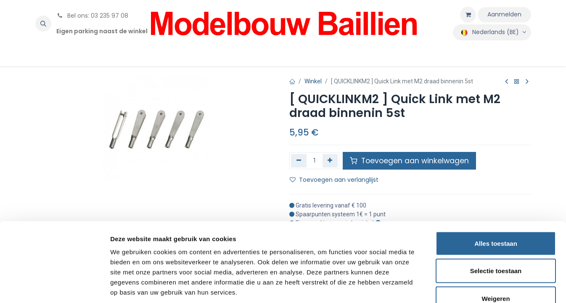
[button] (43, 24)
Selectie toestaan (496, 220)
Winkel (313, 81)
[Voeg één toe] (330, 160)
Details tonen (454, 286)
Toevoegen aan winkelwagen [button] (409, 161)
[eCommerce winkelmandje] (468, 15)
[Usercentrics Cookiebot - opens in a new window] (54, 286)
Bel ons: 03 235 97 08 (92, 15)
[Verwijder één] (299, 160)
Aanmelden (504, 14)
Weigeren (495, 247)
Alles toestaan (495, 192)
